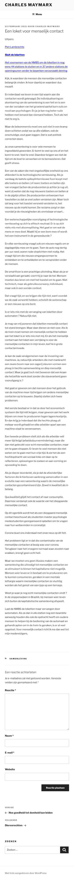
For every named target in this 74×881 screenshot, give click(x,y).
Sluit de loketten (15, 54)
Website (10, 769)
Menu (37, 14)
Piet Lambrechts (14, 46)
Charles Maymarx (28, 4)
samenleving (18, 659)
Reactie (10, 690)
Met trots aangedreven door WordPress (25, 873)
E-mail (9, 752)
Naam (9, 735)
